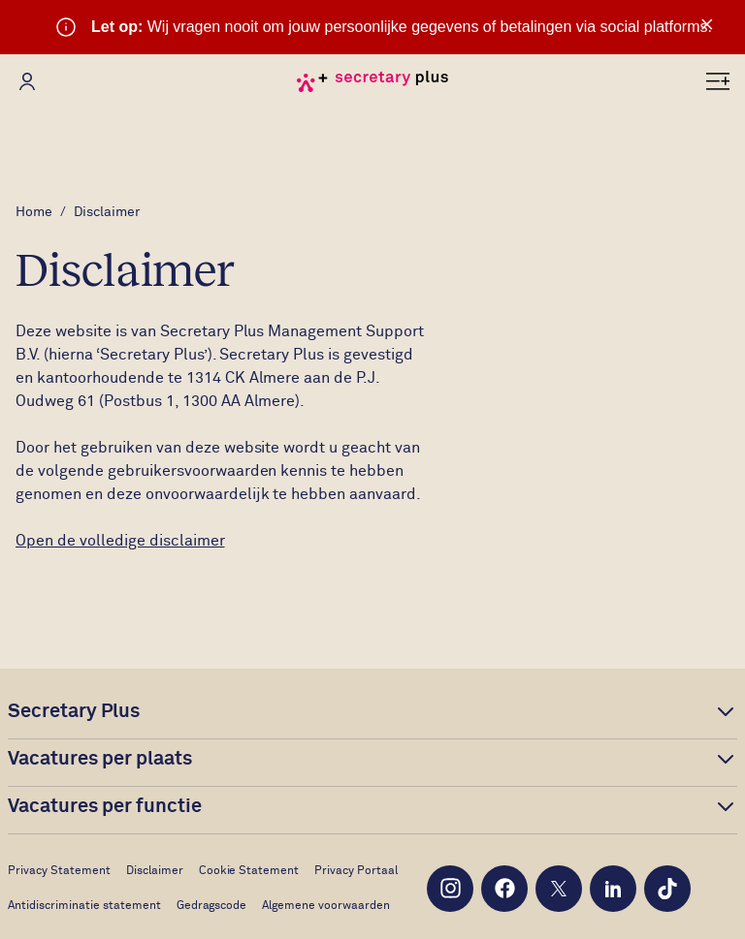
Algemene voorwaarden (326, 906)
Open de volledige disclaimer (120, 540)
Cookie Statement (249, 871)
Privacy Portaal (356, 871)
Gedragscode (212, 906)
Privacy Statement (59, 871)
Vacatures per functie (105, 806)
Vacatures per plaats (100, 758)
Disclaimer (154, 871)
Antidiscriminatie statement (84, 906)
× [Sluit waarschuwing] (707, 24)
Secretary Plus (74, 711)
